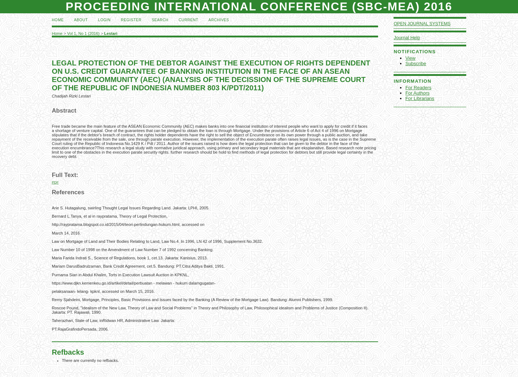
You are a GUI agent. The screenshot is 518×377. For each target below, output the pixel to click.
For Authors (417, 93)
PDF (55, 182)
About (81, 20)
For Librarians (419, 98)
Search (160, 20)
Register (131, 20)
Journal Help (407, 37)
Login (104, 20)
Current (188, 20)
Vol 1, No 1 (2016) (83, 33)
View (410, 58)
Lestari (111, 33)
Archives (218, 20)
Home (58, 20)
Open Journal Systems (422, 23)
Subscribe (415, 63)
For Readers (418, 87)
